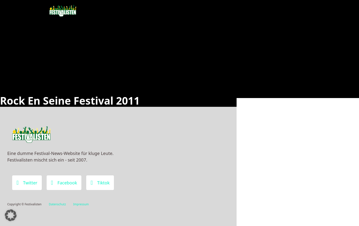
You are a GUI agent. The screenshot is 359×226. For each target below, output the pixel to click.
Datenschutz (57, 204)
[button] (10, 215)
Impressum (81, 204)
